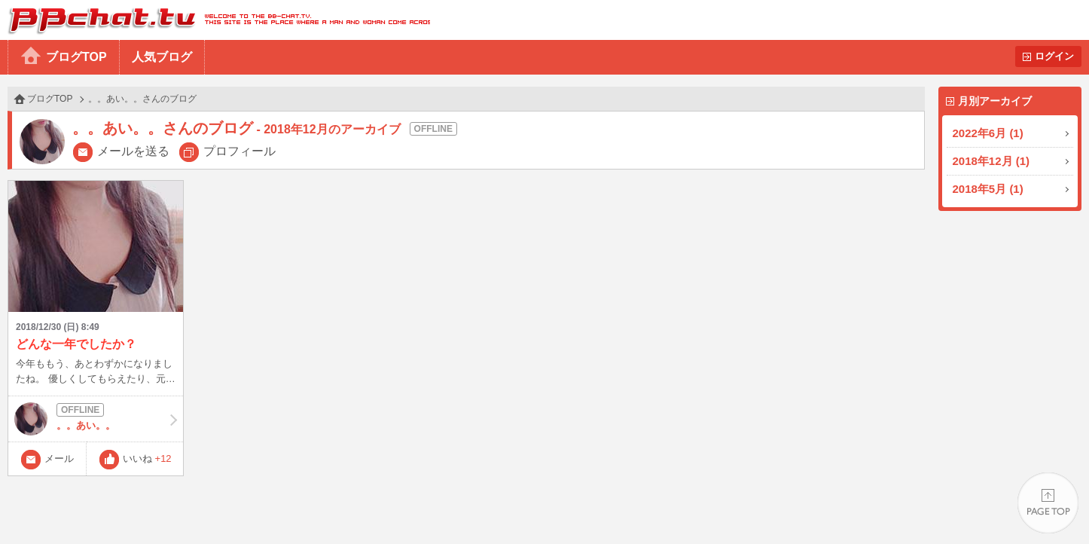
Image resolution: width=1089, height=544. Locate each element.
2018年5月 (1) (988, 188)
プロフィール (239, 151)
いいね (147, 458)
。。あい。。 (95, 419)
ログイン (1054, 56)
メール (59, 458)
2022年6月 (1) (988, 133)
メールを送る (133, 151)
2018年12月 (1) (991, 160)
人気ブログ (162, 56)
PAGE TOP (1048, 503)
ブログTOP (76, 56)
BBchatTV (215, 20)
